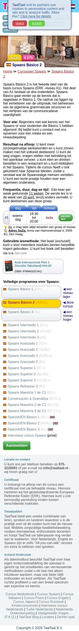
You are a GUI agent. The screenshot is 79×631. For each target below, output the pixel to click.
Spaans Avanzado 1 (25, 343)
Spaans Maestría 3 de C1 (32, 411)
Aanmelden (17, 445)
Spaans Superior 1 (24, 368)
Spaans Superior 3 (26, 380)
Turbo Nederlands (39, 609)
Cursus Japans (24, 602)
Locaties (48, 617)
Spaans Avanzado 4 (24, 362)
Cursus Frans (34, 598)
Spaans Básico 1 (22, 289)
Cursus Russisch (51, 602)
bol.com (21, 253)
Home (7, 71)
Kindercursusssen (25, 605)
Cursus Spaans (48, 594)
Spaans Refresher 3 (24, 386)
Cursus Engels (58, 598)
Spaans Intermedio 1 (25, 325)
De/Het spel (66, 617)
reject (20, 20)
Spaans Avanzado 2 (26, 349)
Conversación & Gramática (32, 398)
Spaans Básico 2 (25, 302)
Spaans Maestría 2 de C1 (31, 405)
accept (37, 20)
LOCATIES (10, 30)
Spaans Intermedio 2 (27, 331)
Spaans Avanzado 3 (27, 355)
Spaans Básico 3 (21, 312)
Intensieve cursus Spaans (24, 435)
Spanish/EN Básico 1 (26, 417)
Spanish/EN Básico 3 (25, 429)
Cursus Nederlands (19, 594)
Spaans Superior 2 (25, 374)
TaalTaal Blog (29, 617)
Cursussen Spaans (32, 71)
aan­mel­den (65, 217)
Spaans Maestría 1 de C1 (29, 392)
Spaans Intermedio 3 (24, 337)
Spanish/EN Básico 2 (27, 423)
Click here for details (35, 13)
